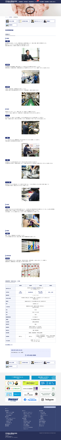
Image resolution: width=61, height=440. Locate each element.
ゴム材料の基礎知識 (9, 419)
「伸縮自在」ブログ (27, 415)
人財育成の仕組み (43, 413)
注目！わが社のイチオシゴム (10, 418)
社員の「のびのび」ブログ (28, 413)
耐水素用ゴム (32, 1)
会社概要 (42, 1)
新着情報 (7, 425)
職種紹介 (42, 416)
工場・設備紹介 (26, 424)
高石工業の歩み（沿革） (27, 421)
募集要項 (42, 418)
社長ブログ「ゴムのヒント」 (28, 412)
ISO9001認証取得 (26, 425)
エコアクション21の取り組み (28, 427)
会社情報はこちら (9, 344)
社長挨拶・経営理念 (27, 422)
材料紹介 (26, 1)
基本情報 (25, 419)
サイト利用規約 (42, 422)
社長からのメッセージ (44, 415)
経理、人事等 (50, 292)
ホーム (6, 17)
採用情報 (47, 1)
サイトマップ (42, 424)
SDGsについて (26, 428)
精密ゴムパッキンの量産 (10, 412)
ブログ (37, 1)
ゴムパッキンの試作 (9, 413)
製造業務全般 (30, 292)
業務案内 (21, 1)
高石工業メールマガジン (27, 416)
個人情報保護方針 (43, 421)
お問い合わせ (52, 1)
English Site (42, 425)
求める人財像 (43, 412)
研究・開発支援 (8, 415)
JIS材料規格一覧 (9, 422)
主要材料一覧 (8, 421)
